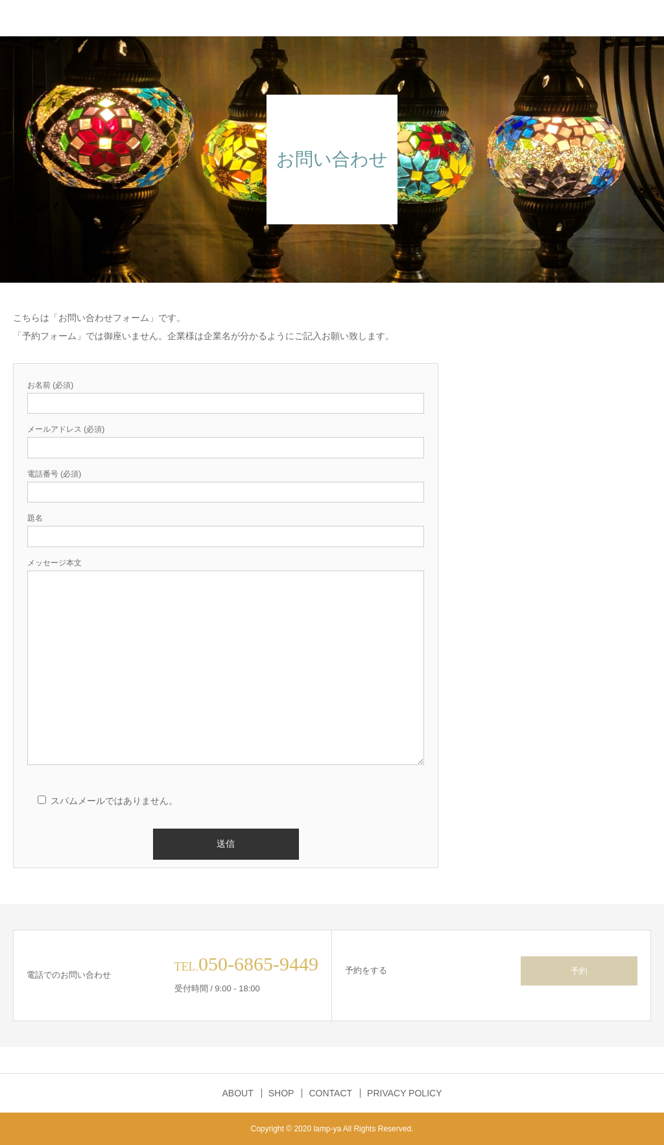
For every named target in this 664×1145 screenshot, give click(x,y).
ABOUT (238, 1093)
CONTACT (330, 1093)
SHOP (281, 1093)
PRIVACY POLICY (404, 1093)
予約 (579, 971)
